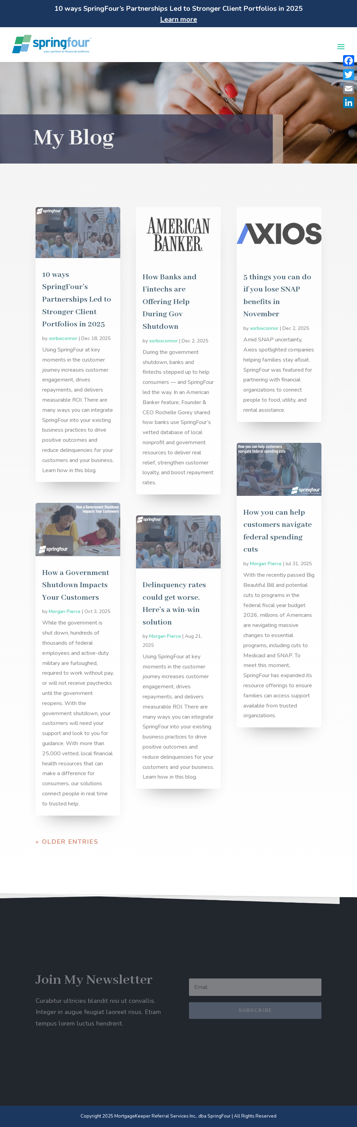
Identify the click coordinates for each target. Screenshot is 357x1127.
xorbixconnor (63, 338)
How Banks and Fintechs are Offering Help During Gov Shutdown (170, 302)
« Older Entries (67, 842)
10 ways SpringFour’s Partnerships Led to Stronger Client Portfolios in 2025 (76, 299)
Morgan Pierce (65, 611)
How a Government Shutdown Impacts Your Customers (75, 585)
